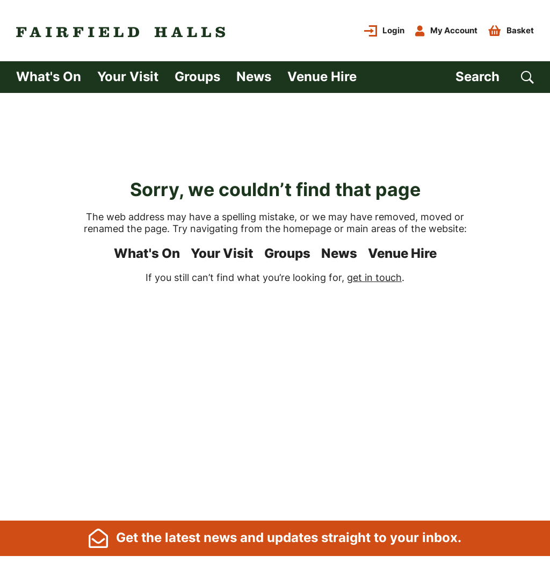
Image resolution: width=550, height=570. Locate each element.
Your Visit (127, 76)
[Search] (494, 77)
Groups (197, 76)
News (253, 76)
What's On (48, 76)
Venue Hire (322, 76)
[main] (275, 306)
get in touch (374, 277)
